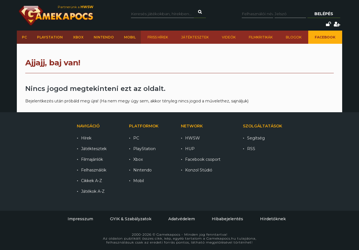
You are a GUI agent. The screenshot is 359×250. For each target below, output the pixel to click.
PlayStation (50, 37)
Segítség (256, 138)
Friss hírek (158, 37)
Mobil (130, 37)
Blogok (294, 37)
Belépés (323, 13)
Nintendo (104, 37)
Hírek (86, 138)
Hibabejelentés (227, 218)
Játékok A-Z (93, 191)
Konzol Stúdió (198, 170)
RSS (251, 148)
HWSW (192, 138)
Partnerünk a (75, 7)
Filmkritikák (261, 37)
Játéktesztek (195, 37)
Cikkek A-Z (91, 180)
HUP (190, 148)
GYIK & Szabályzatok (130, 218)
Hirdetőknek (273, 218)
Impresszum (80, 218)
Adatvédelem (181, 218)
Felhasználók (93, 170)
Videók (229, 37)
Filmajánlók (92, 159)
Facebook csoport (202, 159)
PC (24, 37)
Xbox (78, 37)
